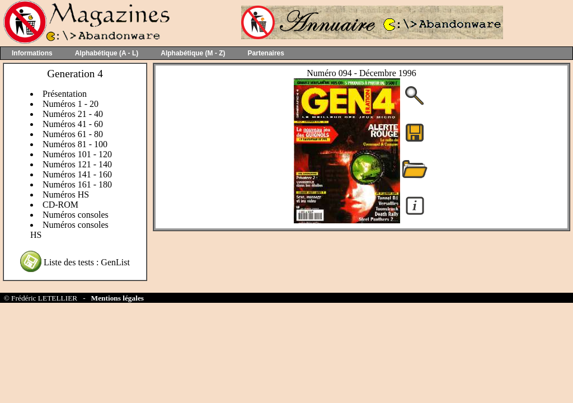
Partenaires (266, 53)
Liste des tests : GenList (87, 262)
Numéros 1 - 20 (70, 104)
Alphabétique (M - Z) (193, 53)
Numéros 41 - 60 (73, 124)
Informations (32, 53)
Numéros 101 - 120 (77, 154)
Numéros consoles (76, 214)
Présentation (65, 94)
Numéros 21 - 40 (73, 114)
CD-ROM (60, 204)
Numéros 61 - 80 (73, 134)
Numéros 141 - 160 (77, 174)
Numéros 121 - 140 (77, 164)
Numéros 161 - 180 (77, 184)
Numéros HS (66, 194)
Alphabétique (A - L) (107, 53)
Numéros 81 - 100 (75, 144)
